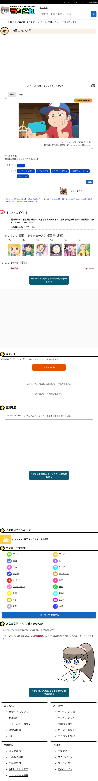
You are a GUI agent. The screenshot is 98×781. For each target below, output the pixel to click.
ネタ (12, 600)
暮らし (59, 593)
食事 (12, 593)
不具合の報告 (16, 757)
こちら (17, 201)
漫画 (12, 561)
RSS (11, 736)
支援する (63, 751)
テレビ (59, 567)
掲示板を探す (65, 724)
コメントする (49, 367)
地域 (58, 606)
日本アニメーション (80, 171)
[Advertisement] (49, 59)
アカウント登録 (66, 736)
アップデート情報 (18, 775)
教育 (12, 606)
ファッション (16, 586)
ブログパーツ (65, 757)
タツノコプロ (43, 171)
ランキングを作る (67, 717)
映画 (12, 567)
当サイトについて (18, 711)
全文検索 (43, 7)
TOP (12, 22)
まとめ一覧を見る (67, 730)
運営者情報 (15, 730)
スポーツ (14, 580)
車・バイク (61, 574)
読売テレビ (23, 176)
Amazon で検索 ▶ (83, 100)
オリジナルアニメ (60, 171)
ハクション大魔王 (26, 171)
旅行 (58, 580)
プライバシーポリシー (21, 724)
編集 (90, 182)
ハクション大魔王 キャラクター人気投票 (56, 22)
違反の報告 (15, 751)
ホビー (13, 574)
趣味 (58, 586)
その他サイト (65, 769)
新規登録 (38, 636)
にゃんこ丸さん (76, 191)
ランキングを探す (67, 711)
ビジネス (60, 600)
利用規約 (14, 717)
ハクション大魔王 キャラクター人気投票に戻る (49, 280)
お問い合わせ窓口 (18, 769)
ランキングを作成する (49, 615)
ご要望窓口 (15, 763)
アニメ (21, 165)
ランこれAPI (65, 763)
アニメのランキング (26, 22)
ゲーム (13, 554)
